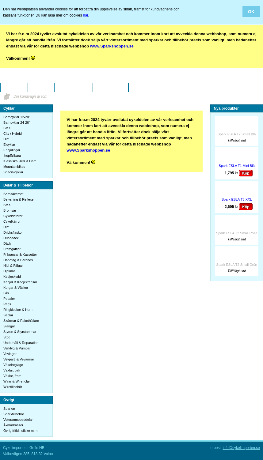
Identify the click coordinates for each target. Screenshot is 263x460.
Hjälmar (9, 271)
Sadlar (8, 315)
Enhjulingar (11, 150)
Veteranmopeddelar (18, 419)
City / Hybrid (12, 133)
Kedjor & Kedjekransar (20, 282)
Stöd (6, 337)
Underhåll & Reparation (20, 343)
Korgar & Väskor (15, 287)
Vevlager (10, 354)
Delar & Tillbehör (18, 185)
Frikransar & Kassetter (20, 254)
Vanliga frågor (110, 87)
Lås (6, 293)
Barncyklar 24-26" (16, 122)
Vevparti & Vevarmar (18, 359)
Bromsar (9, 210)
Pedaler (9, 298)
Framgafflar (12, 249)
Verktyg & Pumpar (17, 348)
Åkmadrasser (13, 425)
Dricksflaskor (13, 232)
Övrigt (8, 400)
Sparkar (9, 408)
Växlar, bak (11, 370)
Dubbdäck (11, 238)
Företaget (41, 87)
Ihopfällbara (12, 155)
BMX (7, 128)
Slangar (9, 326)
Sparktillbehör (13, 414)
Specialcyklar (13, 172)
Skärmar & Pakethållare (21, 320)
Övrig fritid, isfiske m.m (20, 430)
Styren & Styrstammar (19, 332)
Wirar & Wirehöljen (17, 381)
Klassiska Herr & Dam (19, 161)
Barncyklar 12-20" (16, 117)
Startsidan (14, 87)
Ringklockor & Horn (17, 309)
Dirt (6, 139)
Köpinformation (74, 87)
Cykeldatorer (12, 216)
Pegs (7, 304)
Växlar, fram (12, 376)
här (85, 15)
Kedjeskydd (12, 276)
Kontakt (140, 87)
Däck (7, 243)
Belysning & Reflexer (19, 199)
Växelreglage (13, 365)
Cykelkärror (12, 221)
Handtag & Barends (18, 260)
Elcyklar (9, 144)
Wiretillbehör (12, 387)
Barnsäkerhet (13, 194)
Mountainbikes (14, 166)
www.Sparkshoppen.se (112, 46)
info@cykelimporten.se (241, 448)
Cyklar (9, 108)
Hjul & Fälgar (13, 265)
